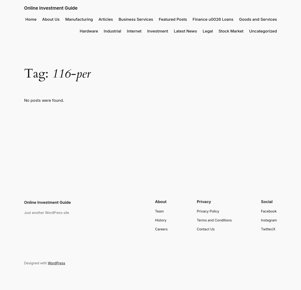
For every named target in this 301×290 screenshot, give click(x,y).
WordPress (56, 263)
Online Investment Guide (50, 8)
